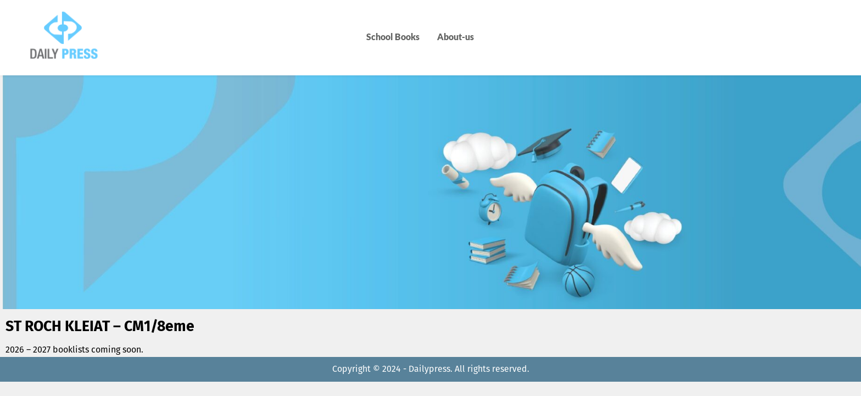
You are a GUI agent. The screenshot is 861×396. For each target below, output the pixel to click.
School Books (393, 36)
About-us (455, 36)
